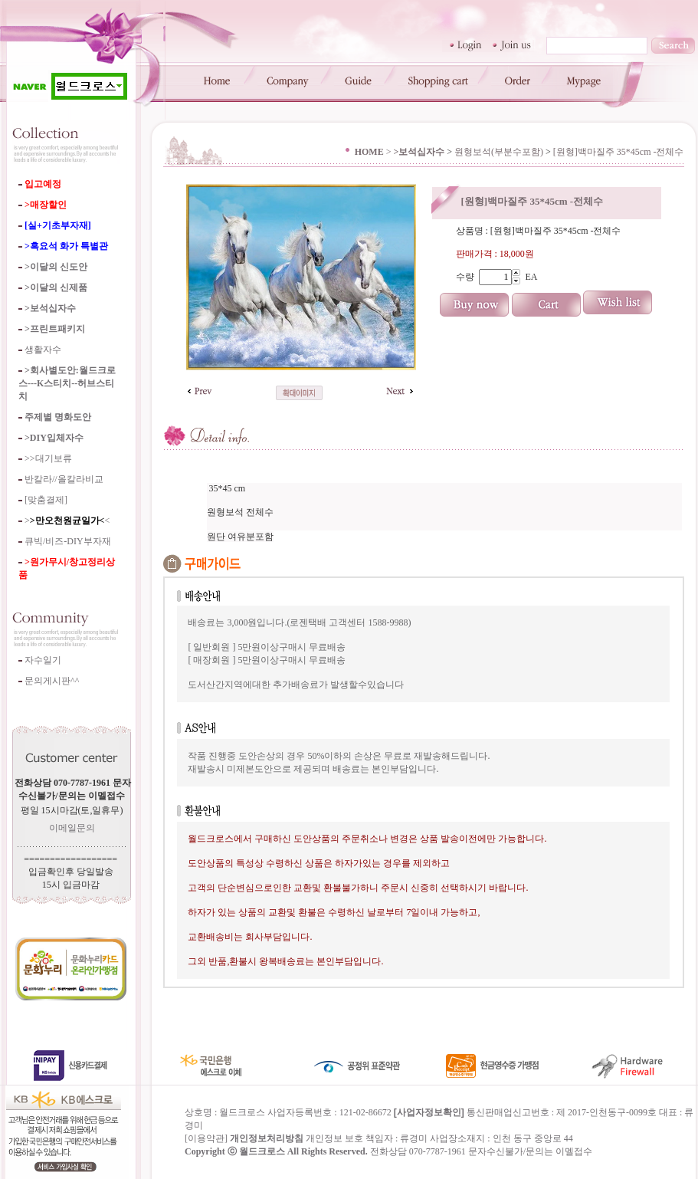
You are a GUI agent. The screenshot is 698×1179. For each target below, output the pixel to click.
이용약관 (206, 1138)
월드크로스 (262, 1151)
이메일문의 (72, 828)
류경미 (414, 1138)
